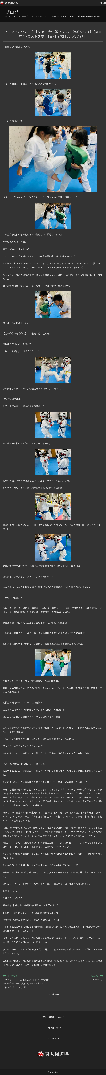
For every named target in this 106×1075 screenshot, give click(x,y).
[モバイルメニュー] (100, 3)
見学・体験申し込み (52, 1016)
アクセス (52, 1038)
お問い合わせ (52, 1027)
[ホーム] (8, 16)
